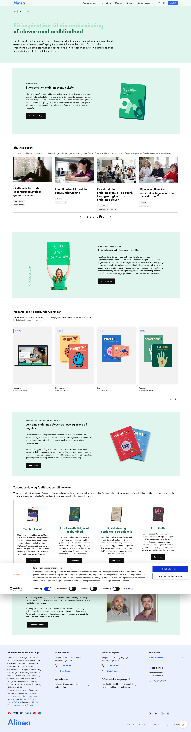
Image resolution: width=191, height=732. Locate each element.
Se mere (32, 359)
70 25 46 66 (65, 665)
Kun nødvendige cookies (170, 714)
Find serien (33, 465)
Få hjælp (130, 3)
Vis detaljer (129, 727)
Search (159, 3)
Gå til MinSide (156, 657)
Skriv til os (64, 671)
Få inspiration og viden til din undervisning (67, 685)
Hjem (14, 11)
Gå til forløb (106, 281)
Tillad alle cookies (170, 707)
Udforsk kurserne (37, 625)
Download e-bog (35, 116)
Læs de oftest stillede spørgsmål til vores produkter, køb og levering (118, 685)
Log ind (173, 3)
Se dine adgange (145, 3)
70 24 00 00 (160, 680)
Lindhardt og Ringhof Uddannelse (22, 696)
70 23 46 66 (113, 665)
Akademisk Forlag (28, 699)
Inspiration (106, 3)
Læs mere (33, 561)
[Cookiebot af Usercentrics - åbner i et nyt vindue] (16, 727)
